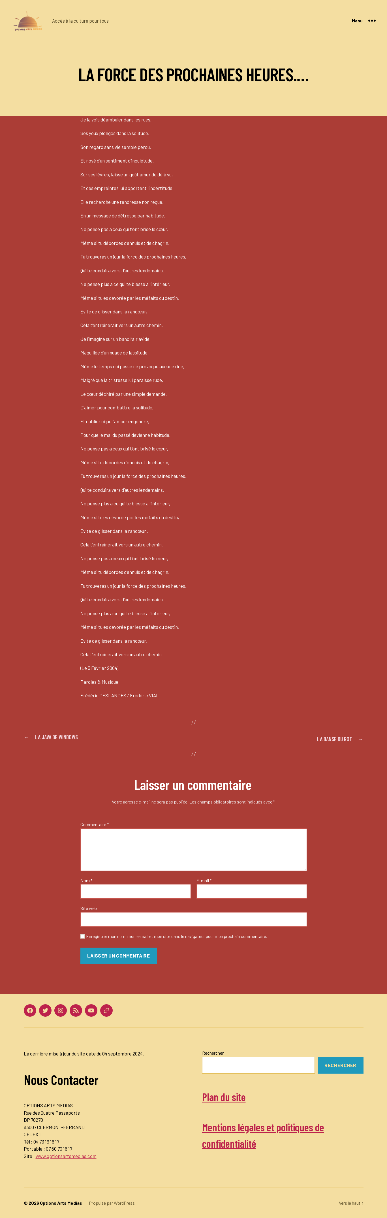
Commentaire (94, 823)
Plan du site (230, 1095)
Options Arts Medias (61, 1202)
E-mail (204, 879)
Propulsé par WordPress (112, 1202)
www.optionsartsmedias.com (66, 1155)
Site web (88, 907)
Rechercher (213, 1052)
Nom (86, 879)
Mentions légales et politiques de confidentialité (281, 1133)
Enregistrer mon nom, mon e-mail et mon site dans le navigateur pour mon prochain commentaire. (176, 935)
